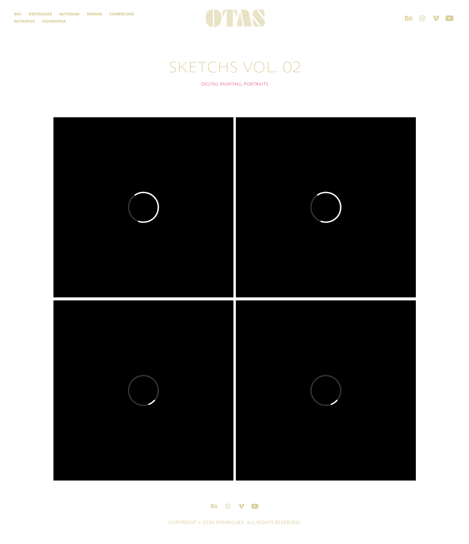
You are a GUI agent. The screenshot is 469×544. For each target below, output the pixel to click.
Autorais (69, 14)
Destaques (40, 14)
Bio (17, 14)
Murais (94, 14)
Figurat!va (54, 21)
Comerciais (121, 14)
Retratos (24, 21)
